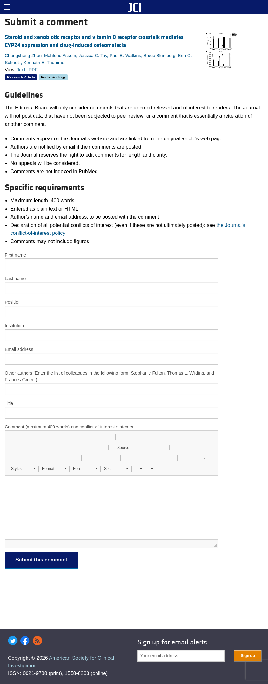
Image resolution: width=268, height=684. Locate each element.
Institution (14, 325)
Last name (15, 278)
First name (15, 254)
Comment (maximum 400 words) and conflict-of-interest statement (70, 426)
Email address (19, 349)
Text (21, 69)
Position (13, 302)
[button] (12, 437)
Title (9, 403)
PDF (33, 69)
